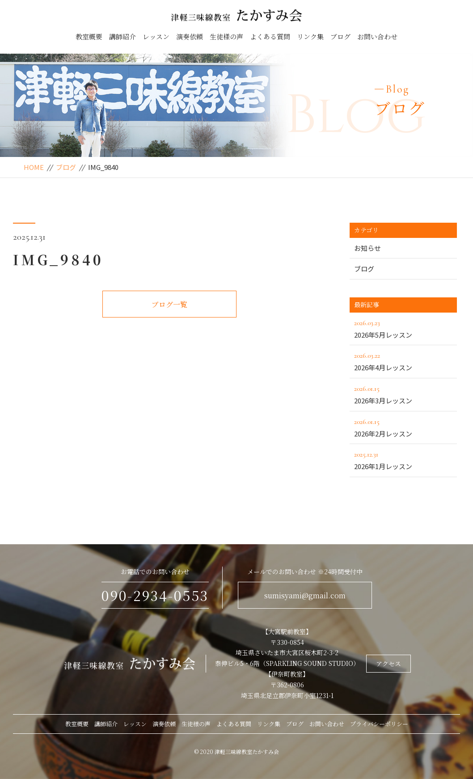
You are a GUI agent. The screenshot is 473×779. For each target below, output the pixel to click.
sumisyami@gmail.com (305, 595)
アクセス (388, 663)
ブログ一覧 (169, 304)
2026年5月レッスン (403, 328)
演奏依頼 (189, 36)
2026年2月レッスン (403, 427)
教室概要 (89, 36)
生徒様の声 (226, 36)
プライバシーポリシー (379, 724)
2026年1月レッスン (403, 460)
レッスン (156, 36)
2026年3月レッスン (403, 394)
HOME (34, 167)
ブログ (340, 36)
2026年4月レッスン (403, 361)
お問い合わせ (377, 36)
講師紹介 (122, 36)
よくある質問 (270, 36)
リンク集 (310, 36)
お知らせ (367, 248)
